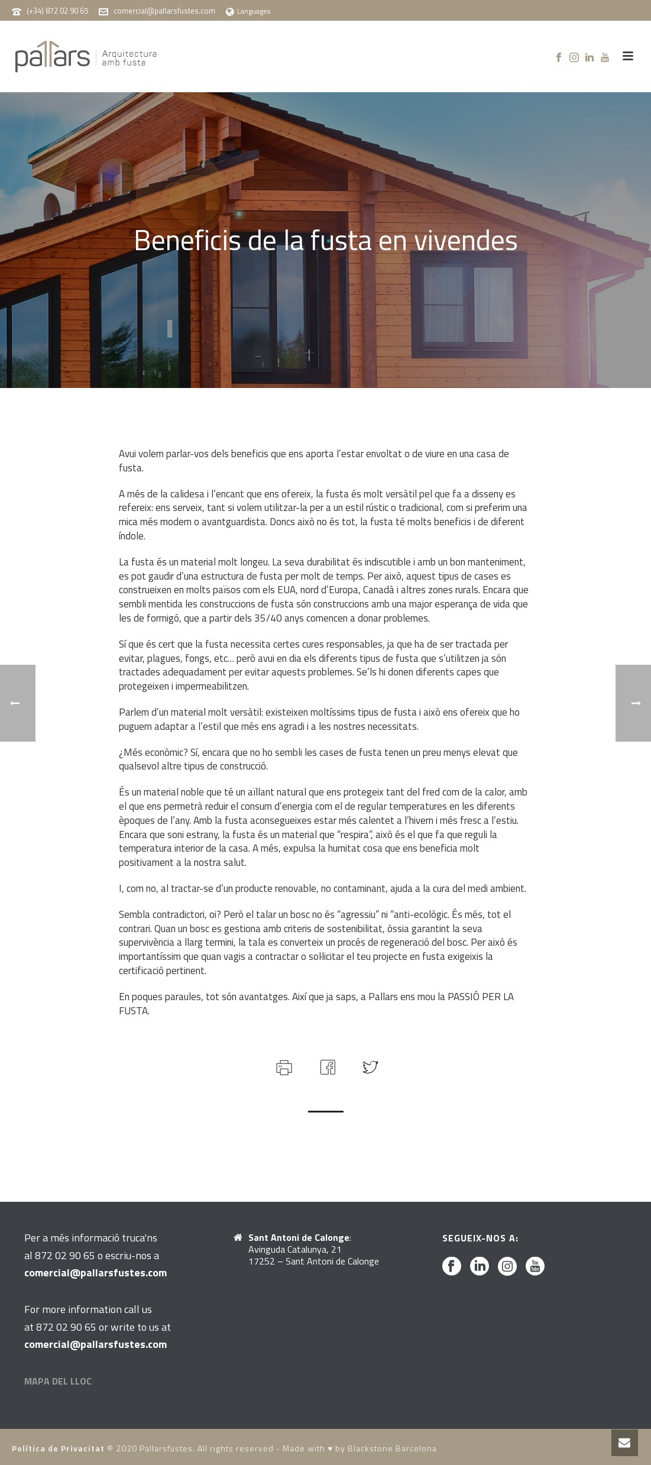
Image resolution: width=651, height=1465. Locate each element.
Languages (248, 11)
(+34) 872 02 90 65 (57, 11)
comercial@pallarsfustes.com (164, 11)
